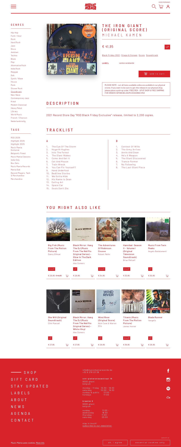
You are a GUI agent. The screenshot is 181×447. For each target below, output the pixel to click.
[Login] (168, 6)
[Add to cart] (67, 276)
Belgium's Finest (18, 153)
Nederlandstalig (18, 121)
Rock (13, 39)
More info (40, 442)
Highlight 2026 (18, 141)
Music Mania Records (20, 166)
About (19, 399)
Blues (13, 59)
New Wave (15, 95)
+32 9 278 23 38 (91, 372)
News (18, 406)
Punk (13, 85)
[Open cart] (161, 6)
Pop (13, 62)
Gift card (25, 379)
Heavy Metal (16, 108)
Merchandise (16, 179)
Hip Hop (14, 32)
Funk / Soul (16, 36)
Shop (30, 372)
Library (14, 111)
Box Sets (15, 163)
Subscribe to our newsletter (97, 426)
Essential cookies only (150, 442)
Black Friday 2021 (111, 55)
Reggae (14, 72)
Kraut (13, 101)
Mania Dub (15, 169)
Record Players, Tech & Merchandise (20, 174)
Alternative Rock (18, 65)
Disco (13, 49)
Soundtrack (16, 91)
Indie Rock (15, 68)
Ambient (15, 52)
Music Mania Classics (21, 156)
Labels (21, 392)
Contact (23, 420)
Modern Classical (19, 105)
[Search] (154, 6)
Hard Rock (16, 42)
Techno (14, 55)
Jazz (13, 46)
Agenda (21, 413)
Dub (12, 75)
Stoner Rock (16, 88)
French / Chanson (19, 118)
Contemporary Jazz (20, 98)
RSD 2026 (15, 137)
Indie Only (15, 160)
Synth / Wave (17, 78)
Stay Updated (30, 386)
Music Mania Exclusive (16, 148)
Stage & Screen (129, 55)
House (14, 82)
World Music (16, 114)
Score (142, 55)
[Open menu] (13, 6)
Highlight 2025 (18, 144)
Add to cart (154, 73)
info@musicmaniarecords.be (97, 370)
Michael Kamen (122, 35)
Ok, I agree (115, 442)
